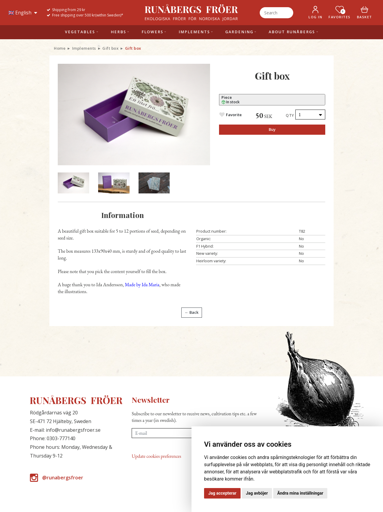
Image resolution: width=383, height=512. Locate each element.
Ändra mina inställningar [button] (300, 493)
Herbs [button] (118, 31)
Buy (272, 129)
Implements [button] (194, 31)
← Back (191, 312)
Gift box (110, 48)
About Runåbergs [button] (292, 31)
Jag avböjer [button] (257, 493)
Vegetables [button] (80, 31)
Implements (84, 48)
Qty (290, 115)
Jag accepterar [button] (222, 493)
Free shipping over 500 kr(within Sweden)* (87, 15)
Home (60, 48)
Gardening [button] (239, 31)
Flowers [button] (152, 31)
